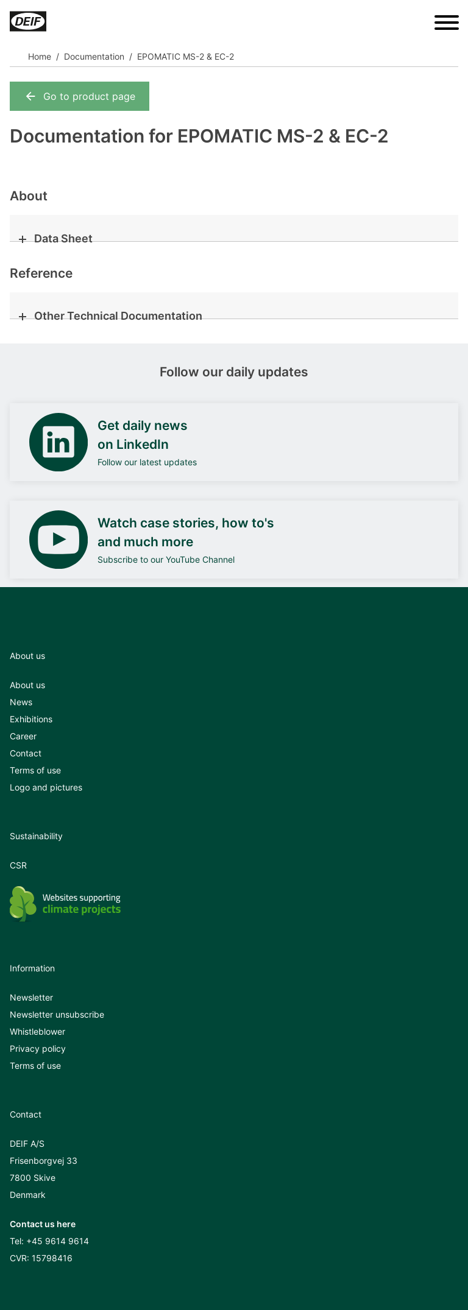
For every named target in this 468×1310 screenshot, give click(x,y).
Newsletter (31, 997)
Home (39, 56)
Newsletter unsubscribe (57, 1014)
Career (23, 736)
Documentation (94, 56)
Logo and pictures (46, 787)
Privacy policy (38, 1048)
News (21, 702)
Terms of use (35, 770)
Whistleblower (37, 1031)
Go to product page (79, 96)
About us (27, 685)
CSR (18, 865)
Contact (25, 753)
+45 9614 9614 (57, 1241)
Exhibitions (31, 719)
